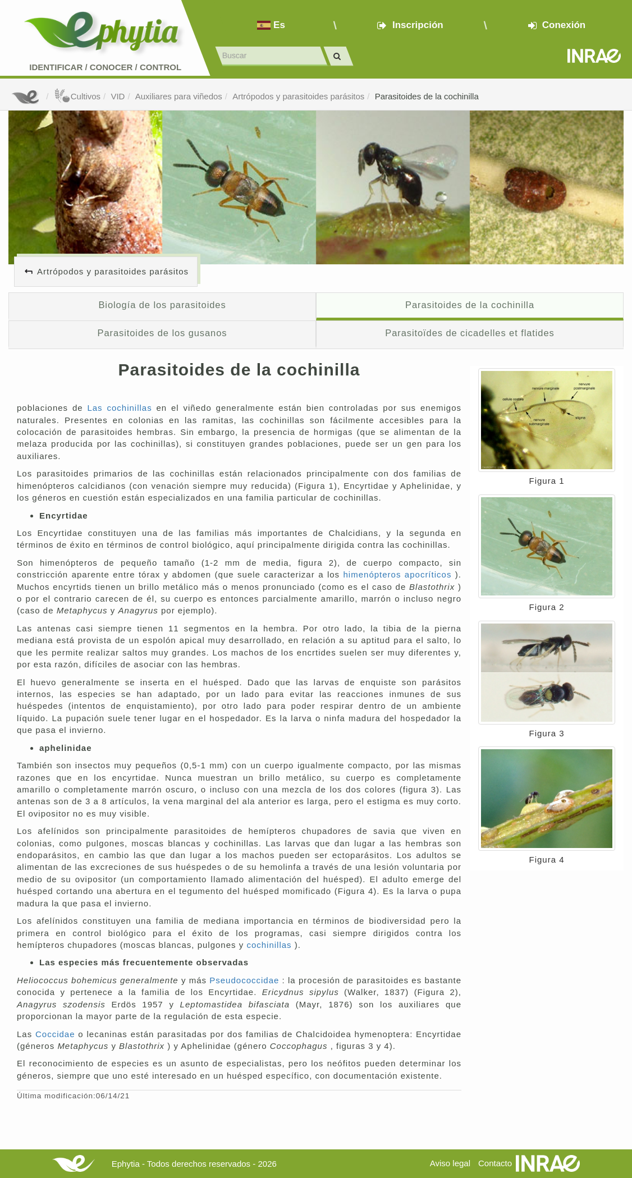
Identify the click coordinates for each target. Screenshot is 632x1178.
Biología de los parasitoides (162, 305)
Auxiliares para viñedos (178, 96)
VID (118, 96)
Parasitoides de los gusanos (162, 333)
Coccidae (56, 1034)
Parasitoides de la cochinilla (427, 96)
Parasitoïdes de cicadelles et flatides (469, 333)
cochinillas (270, 945)
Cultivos (77, 96)
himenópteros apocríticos (399, 574)
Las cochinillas (121, 407)
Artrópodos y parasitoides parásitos (298, 96)
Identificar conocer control (105, 67)
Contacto (495, 1163)
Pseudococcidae (245, 980)
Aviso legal (450, 1163)
